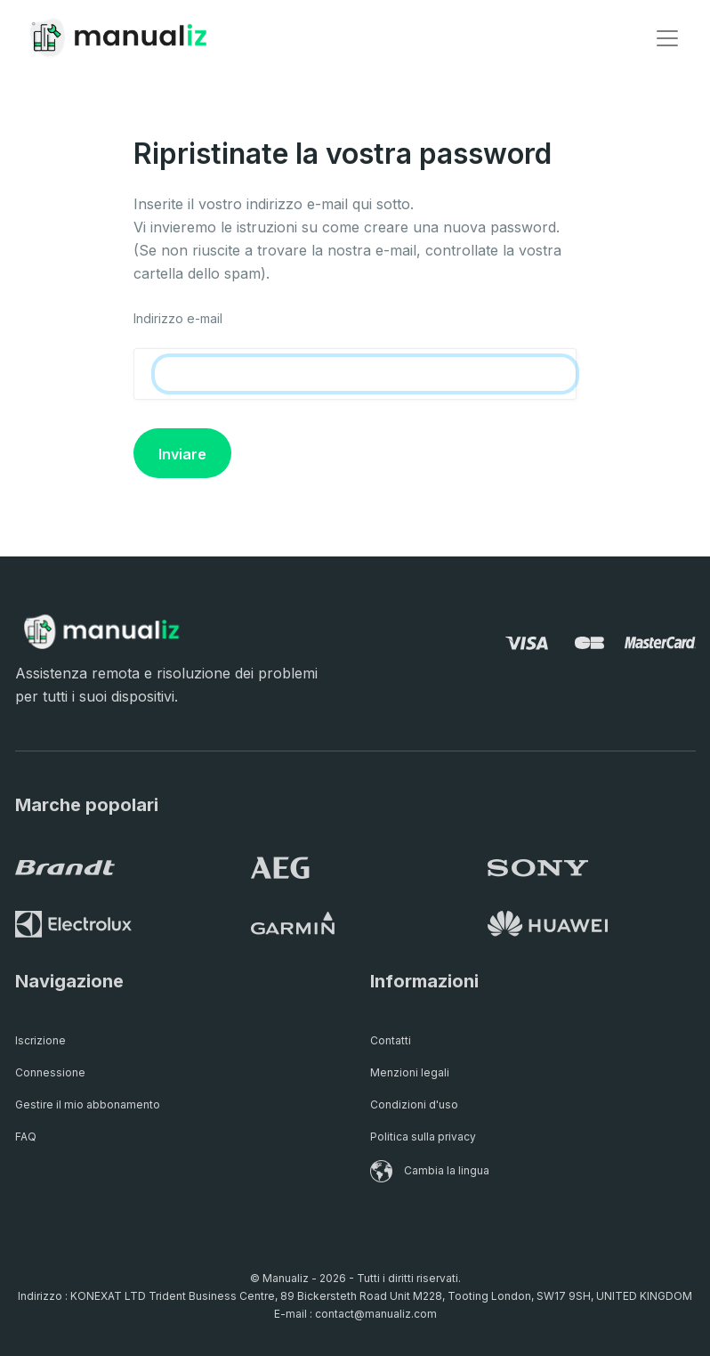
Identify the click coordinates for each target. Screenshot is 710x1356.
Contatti (390, 1040)
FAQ (25, 1136)
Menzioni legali (409, 1072)
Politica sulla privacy (423, 1136)
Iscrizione (40, 1040)
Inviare (182, 454)
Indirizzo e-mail (177, 318)
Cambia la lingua (429, 1170)
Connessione (50, 1072)
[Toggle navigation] (667, 38)
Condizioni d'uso (414, 1104)
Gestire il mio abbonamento (87, 1104)
